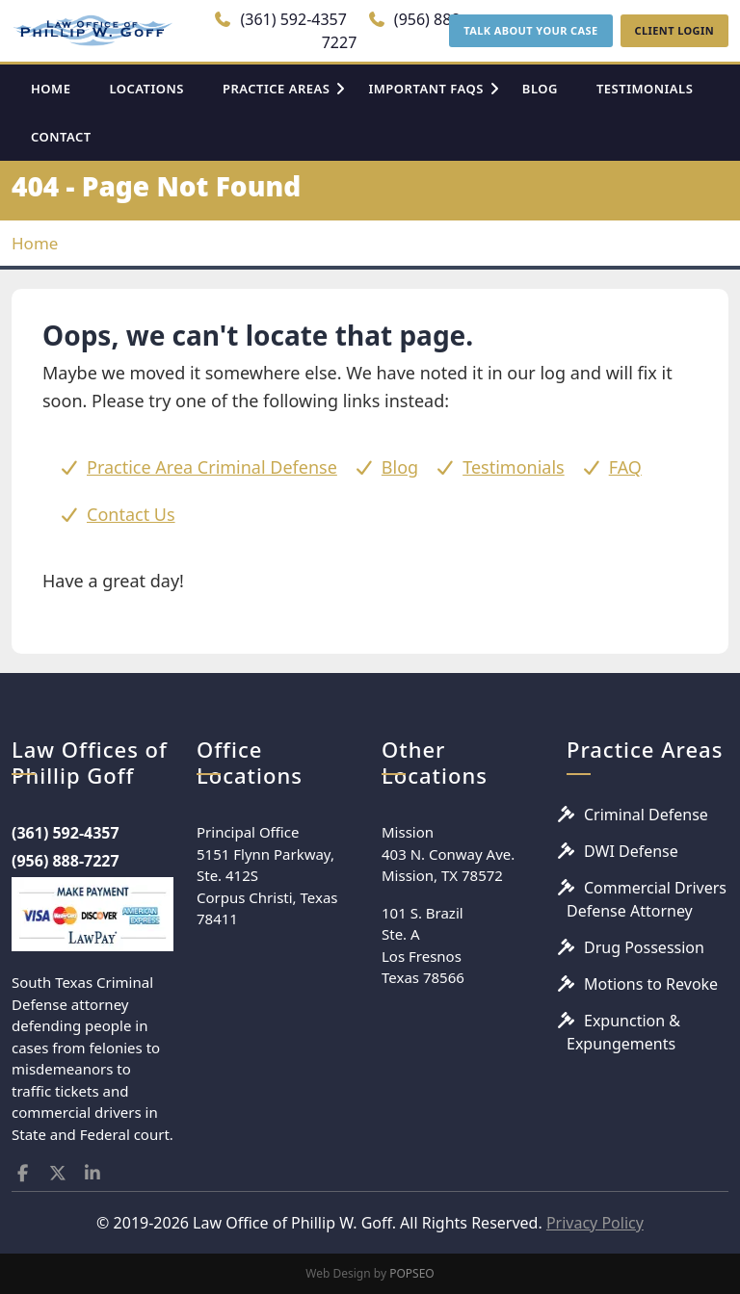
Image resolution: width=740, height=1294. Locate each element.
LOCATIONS (146, 88)
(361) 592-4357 (280, 19)
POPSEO (412, 1273)
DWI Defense (631, 851)
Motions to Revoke (651, 984)
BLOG (540, 88)
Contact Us (131, 514)
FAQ (625, 467)
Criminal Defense (646, 814)
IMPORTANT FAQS (425, 88)
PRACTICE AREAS (276, 88)
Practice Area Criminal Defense (212, 467)
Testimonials (513, 467)
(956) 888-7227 (65, 860)
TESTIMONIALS (644, 88)
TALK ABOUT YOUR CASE (530, 30)
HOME (50, 88)
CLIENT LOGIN (674, 30)
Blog (400, 467)
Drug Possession (644, 947)
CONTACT (61, 136)
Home (35, 243)
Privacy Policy (595, 1222)
